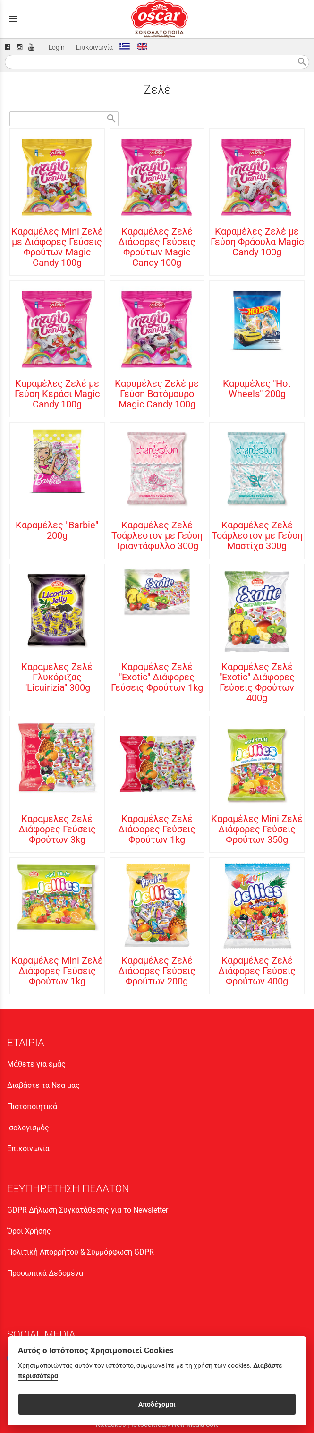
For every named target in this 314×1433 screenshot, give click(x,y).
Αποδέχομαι (157, 1404)
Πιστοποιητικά (32, 1106)
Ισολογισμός (28, 1127)
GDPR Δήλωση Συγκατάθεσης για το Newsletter (87, 1209)
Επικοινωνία (93, 47)
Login (55, 47)
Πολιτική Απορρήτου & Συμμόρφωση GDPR (80, 1251)
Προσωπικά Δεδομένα (45, 1273)
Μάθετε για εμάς (36, 1064)
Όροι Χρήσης (29, 1231)
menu (13, 19)
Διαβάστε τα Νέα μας (43, 1085)
